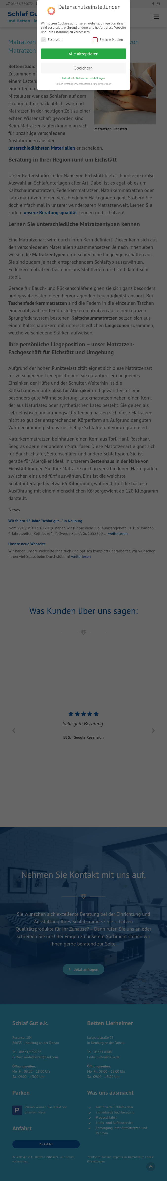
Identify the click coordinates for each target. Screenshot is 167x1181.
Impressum (105, 73)
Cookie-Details (64, 73)
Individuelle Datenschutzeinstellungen (83, 68)
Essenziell (52, 29)
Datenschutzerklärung (85, 73)
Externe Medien (108, 29)
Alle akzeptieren (84, 43)
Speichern (83, 57)
